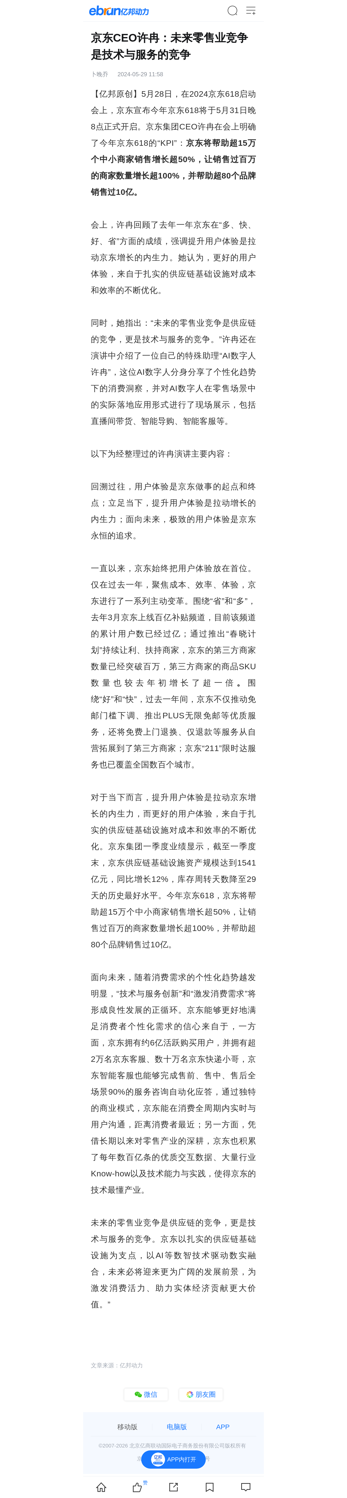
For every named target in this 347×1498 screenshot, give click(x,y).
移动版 (127, 1427)
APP (223, 1427)
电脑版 (177, 1427)
